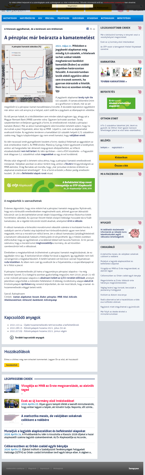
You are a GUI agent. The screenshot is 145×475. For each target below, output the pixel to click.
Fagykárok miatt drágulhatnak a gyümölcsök (120, 307)
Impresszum (44, 468)
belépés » (105, 147)
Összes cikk (121, 165)
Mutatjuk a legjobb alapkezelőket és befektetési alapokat (117, 262)
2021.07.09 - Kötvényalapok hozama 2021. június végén (38, 331)
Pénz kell (49, 18)
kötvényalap (50, 300)
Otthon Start (109, 118)
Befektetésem (124, 18)
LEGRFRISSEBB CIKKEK (18, 379)
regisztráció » (118, 147)
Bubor (43, 296)
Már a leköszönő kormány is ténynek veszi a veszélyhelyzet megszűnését (120, 36)
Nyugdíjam (92, 18)
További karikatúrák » (114, 81)
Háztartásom (10, 18)
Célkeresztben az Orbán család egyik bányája (121, 275)
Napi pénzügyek (27, 18)
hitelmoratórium (12, 300)
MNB (59, 296)
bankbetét (37, 300)
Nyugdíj (106, 222)
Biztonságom (107, 18)
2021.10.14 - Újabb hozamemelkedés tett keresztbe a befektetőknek (44, 325)
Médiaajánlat (58, 468)
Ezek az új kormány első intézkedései (117, 42)
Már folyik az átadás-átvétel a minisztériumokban (114, 312)
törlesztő (26, 300)
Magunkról (32, 468)
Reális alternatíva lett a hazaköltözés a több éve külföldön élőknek (120, 300)
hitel (65, 296)
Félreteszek (63, 18)
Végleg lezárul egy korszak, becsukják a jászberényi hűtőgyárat (118, 288)
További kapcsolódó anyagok (29, 337)
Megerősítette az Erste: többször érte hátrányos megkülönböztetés (117, 281)
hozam (35, 296)
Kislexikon (121, 157)
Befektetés (108, 91)
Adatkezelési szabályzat (15, 468)
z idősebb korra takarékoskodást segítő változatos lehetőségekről (113, 234)
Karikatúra (108, 61)
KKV (40, 18)
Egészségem (78, 18)
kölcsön (73, 296)
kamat (16, 296)
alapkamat (26, 296)
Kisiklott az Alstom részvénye (114, 295)
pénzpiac (51, 296)
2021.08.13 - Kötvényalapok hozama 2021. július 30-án (38, 328)
